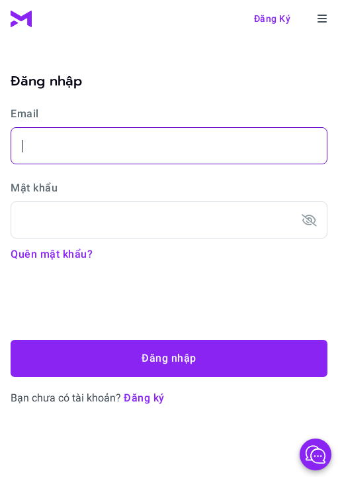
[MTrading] (21, 19)
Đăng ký (272, 18)
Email (25, 113)
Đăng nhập (169, 358)
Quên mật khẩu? (52, 254)
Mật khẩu (34, 188)
